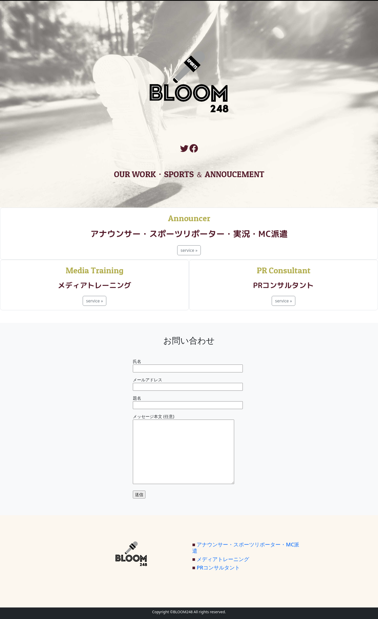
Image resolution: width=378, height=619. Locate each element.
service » (189, 250)
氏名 (188, 365)
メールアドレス (188, 383)
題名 (188, 401)
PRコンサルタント (218, 567)
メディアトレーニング (223, 559)
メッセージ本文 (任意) (183, 449)
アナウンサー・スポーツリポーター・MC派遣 (245, 547)
